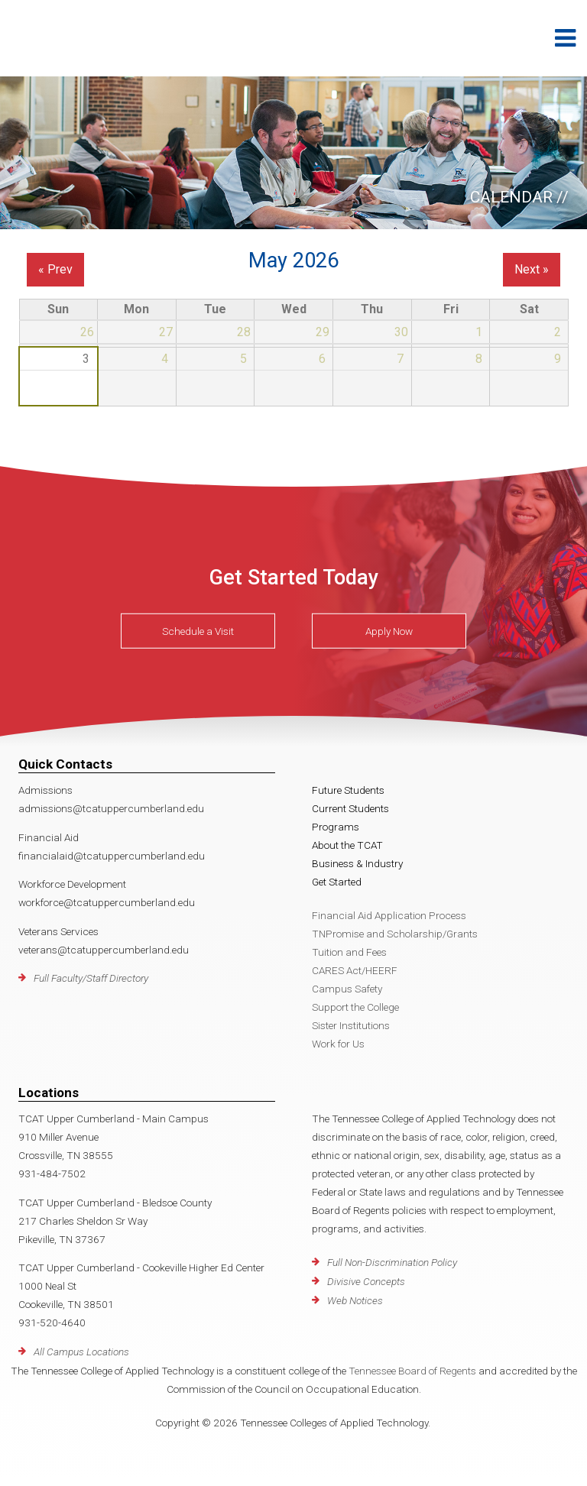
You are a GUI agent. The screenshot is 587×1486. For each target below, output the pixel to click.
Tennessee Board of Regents (412, 1371)
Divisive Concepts (366, 1281)
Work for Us (338, 1044)
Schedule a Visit (198, 631)
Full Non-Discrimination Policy (392, 1262)
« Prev (55, 269)
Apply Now (389, 631)
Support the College (355, 1007)
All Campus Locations (81, 1351)
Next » (531, 269)
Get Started (337, 882)
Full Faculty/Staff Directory (91, 978)
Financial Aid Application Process (389, 915)
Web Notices (355, 1300)
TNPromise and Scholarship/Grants (395, 934)
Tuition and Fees (349, 952)
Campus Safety (347, 989)
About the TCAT (347, 845)
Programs (335, 827)
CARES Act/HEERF (354, 970)
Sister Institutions (351, 1025)
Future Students (348, 790)
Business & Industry (357, 863)
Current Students (350, 808)
